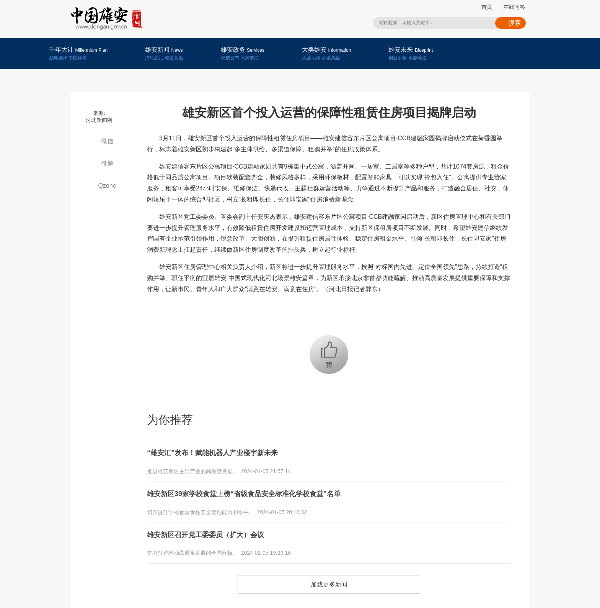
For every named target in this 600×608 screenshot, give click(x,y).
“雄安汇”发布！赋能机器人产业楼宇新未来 (219, 452)
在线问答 (514, 7)
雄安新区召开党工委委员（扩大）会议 (212, 529)
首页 (486, 7)
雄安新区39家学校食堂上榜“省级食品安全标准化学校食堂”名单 (254, 491)
